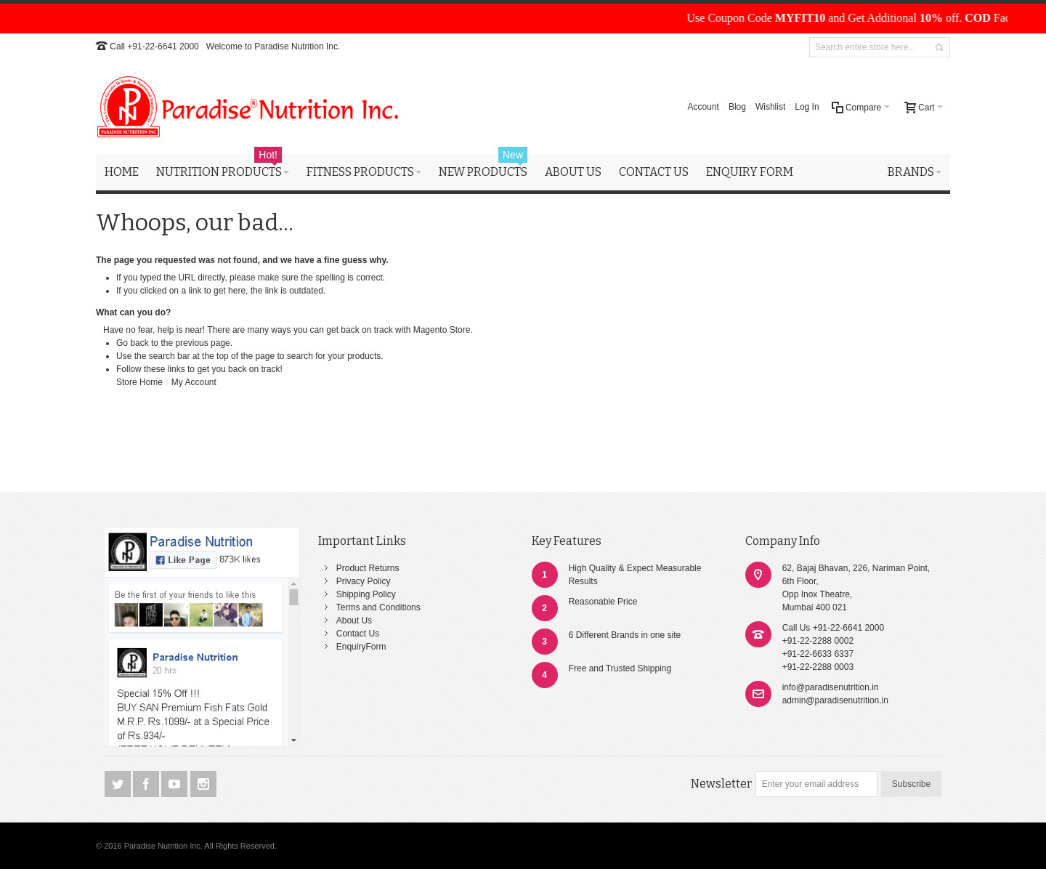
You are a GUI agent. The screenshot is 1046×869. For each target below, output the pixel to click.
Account (703, 107)
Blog (737, 107)
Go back (132, 343)
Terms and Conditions (378, 607)
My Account (193, 382)
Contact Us (357, 633)
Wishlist (770, 107)
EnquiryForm (361, 647)
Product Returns (368, 568)
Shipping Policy (366, 594)
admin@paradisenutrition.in (835, 700)
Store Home (139, 382)
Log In (807, 107)
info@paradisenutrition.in (830, 687)
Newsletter (721, 784)
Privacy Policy (363, 581)
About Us (354, 620)
